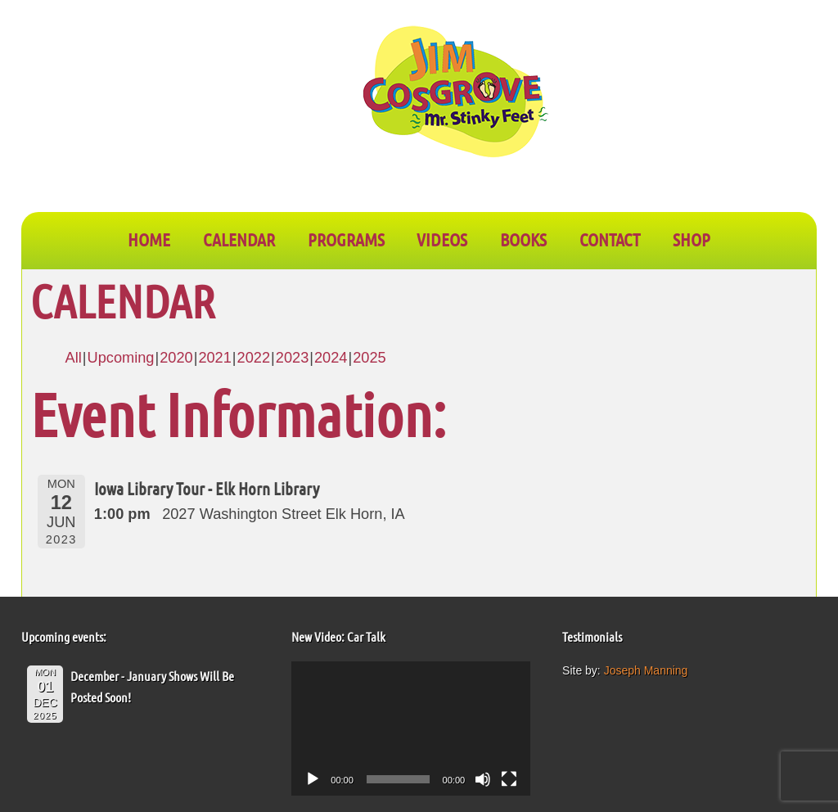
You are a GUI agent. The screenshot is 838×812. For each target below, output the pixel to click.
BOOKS (523, 239)
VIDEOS (442, 239)
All (73, 358)
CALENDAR (239, 239)
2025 (369, 358)
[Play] (312, 779)
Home (149, 239)
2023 (292, 358)
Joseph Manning (646, 670)
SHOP (691, 239)
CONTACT (609, 239)
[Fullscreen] (509, 779)
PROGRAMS (346, 239)
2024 (330, 358)
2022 (253, 358)
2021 (214, 358)
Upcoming (121, 358)
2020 (176, 358)
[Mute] (483, 779)
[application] (410, 728)
